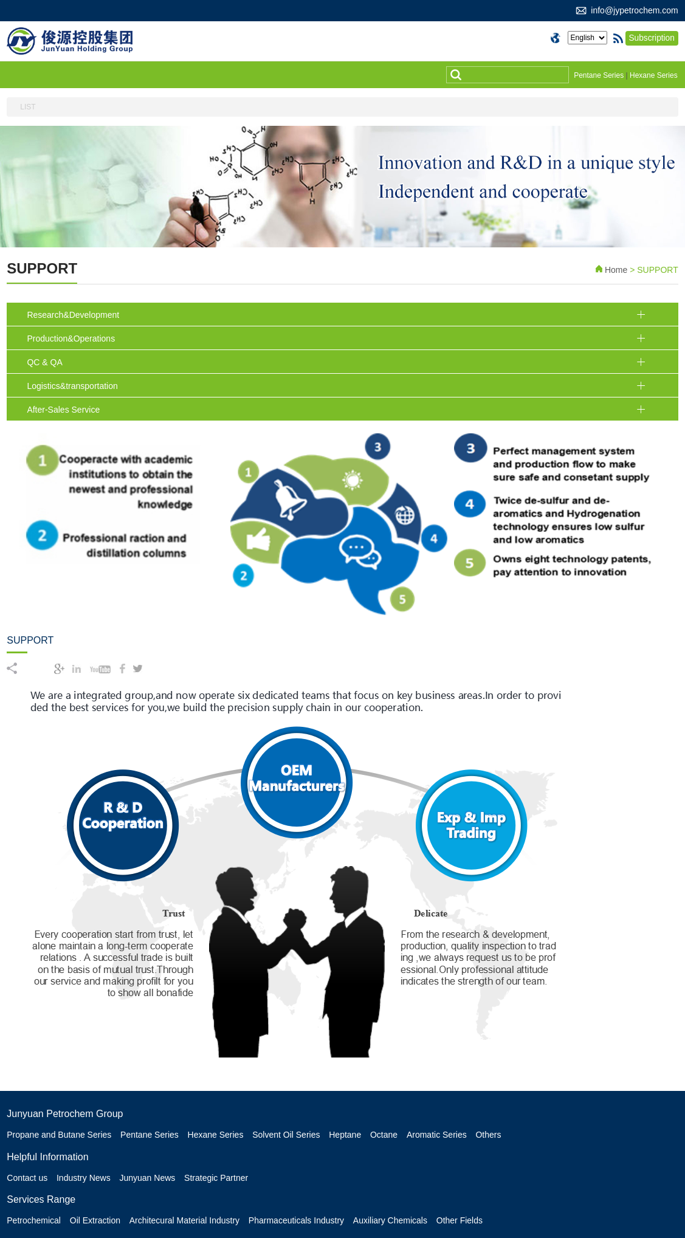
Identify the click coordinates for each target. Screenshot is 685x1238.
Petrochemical (34, 1218)
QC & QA (44, 361)
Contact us (27, 1176)
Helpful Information (47, 1155)
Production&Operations (71, 338)
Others (503, 1135)
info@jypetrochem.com (634, 10)
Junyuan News (152, 1176)
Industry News (86, 1176)
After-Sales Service (63, 409)
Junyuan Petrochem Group (65, 1114)
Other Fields (470, 1218)
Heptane (354, 1135)
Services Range (41, 1197)
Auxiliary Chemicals (399, 1218)
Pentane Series (599, 75)
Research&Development (73, 314)
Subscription (654, 38)
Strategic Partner (223, 1176)
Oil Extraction (97, 1218)
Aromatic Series (449, 1135)
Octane (394, 1135)
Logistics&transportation (72, 385)
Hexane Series (654, 75)
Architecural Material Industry (189, 1218)
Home (616, 268)
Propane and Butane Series (59, 1135)
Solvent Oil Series (292, 1135)
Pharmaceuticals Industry (303, 1218)
